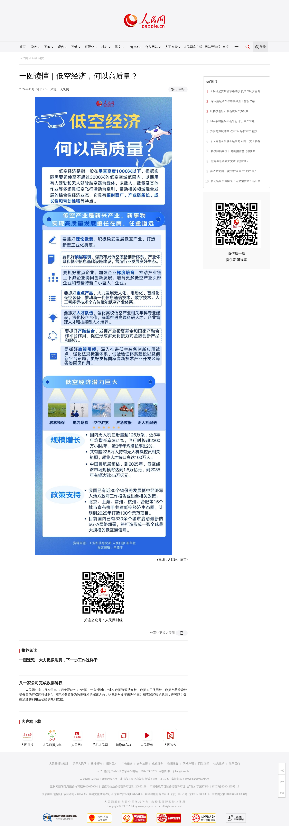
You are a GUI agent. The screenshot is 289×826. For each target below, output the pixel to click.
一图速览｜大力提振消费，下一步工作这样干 (58, 660)
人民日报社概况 (58, 763)
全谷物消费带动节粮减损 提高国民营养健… (236, 91)
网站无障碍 (212, 47)
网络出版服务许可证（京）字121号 (166, 794)
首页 (22, 47)
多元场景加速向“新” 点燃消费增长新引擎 (235, 181)
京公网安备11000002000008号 (229, 794)
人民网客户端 (193, 47)
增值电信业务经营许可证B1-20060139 (123, 786)
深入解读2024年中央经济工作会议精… (233, 101)
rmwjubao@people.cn (197, 778)
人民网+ (77, 738)
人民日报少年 (52, 738)
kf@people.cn (109, 778)
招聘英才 (111, 763)
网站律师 (203, 763)
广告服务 (127, 763)
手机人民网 (100, 738)
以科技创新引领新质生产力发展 (229, 111)
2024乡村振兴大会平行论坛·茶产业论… (233, 121)
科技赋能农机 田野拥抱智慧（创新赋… (234, 151)
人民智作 (170, 738)
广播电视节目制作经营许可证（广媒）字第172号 (179, 786)
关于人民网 (80, 763)
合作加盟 (142, 763)
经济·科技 (38, 58)
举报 (225, 47)
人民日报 (27, 738)
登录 (263, 47)
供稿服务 (157, 763)
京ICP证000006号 (199, 794)
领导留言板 (123, 738)
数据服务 (172, 763)
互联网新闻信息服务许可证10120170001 (74, 786)
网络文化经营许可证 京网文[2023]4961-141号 (116, 794)
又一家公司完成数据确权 (40, 683)
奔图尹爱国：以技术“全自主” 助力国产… (235, 171)
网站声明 (188, 763)
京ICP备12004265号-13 (225, 786)
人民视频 (147, 738)
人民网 (24, 58)
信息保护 (218, 763)
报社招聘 (96, 763)
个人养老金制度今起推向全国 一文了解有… (236, 141)
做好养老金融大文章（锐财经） (229, 161)
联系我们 (234, 763)
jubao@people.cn (182, 771)
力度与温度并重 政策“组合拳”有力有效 (233, 131)
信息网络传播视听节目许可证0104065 (64, 794)
